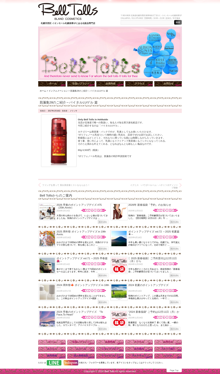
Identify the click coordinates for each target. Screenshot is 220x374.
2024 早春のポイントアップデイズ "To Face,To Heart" (80, 313)
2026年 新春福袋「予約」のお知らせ (149, 204)
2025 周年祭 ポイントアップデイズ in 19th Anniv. (81, 233)
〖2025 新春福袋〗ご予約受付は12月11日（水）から (152, 260)
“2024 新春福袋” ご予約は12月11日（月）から (153, 313)
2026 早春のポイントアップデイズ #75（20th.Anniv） (79, 206)
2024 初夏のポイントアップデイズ (148, 285)
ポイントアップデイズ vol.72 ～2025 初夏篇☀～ (153, 233)
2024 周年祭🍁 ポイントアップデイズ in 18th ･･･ (83, 286)
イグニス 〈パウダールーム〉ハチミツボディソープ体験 (154, 186)
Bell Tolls (109, 371)
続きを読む (103, 222)
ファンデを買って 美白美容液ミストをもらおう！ (66, 185)
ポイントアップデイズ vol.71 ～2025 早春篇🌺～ (82, 260)
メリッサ (73, 111)
